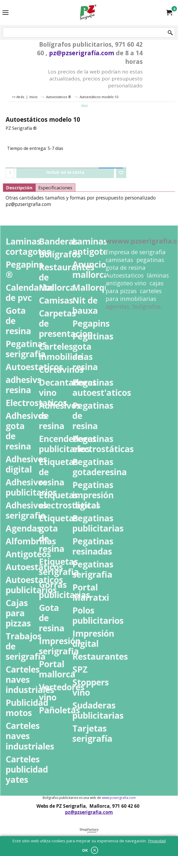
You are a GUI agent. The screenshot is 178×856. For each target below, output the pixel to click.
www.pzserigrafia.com (119, 797)
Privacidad (157, 840)
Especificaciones (55, 188)
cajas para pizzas (135, 287)
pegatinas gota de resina (135, 263)
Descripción (19, 188)
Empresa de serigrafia (136, 252)
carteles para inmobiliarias (134, 294)
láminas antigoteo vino (137, 279)
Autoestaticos (125, 275)
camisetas (119, 260)
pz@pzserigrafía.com (81, 53)
